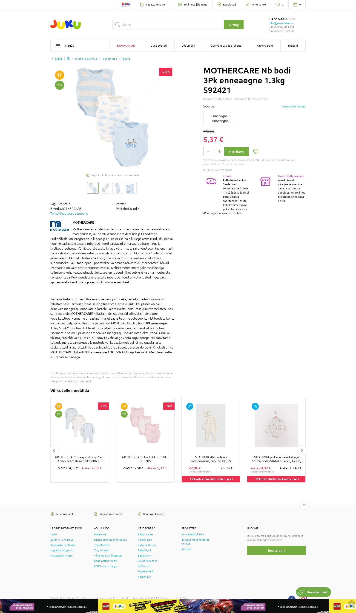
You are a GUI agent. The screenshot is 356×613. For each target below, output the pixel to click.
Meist (53, 534)
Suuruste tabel (294, 106)
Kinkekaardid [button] (265, 45)
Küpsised (186, 549)
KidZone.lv (144, 576)
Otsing (234, 25)
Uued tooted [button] (159, 45)
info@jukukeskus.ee (281, 23)
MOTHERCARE (83, 222)
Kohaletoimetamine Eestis (110, 539)
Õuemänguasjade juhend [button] (225, 45)
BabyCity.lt (144, 550)
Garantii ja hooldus (61, 539)
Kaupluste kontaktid (62, 545)
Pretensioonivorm (61, 555)
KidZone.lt (144, 566)
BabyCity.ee (145, 534)
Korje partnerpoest (106, 560)
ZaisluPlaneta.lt (147, 560)
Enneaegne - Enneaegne (220, 118)
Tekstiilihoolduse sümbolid (69, 213)
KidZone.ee (145, 539)
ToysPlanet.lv (146, 571)
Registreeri (276, 550)
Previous (53, 450)
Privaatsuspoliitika (192, 534)
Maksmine (100, 534)
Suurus (208, 106)
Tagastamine (102, 545)
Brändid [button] (293, 45)
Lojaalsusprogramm (62, 550)
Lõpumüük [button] (188, 45)
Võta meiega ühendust (108, 555)
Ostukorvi (236, 152)
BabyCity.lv (145, 555)
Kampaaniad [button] (126, 45)
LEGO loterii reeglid (106, 566)
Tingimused (101, 550)
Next (302, 450)
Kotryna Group (147, 545)
